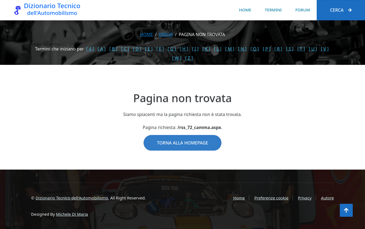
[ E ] (149, 49)
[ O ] (254, 49)
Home (245, 9)
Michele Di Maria (72, 214)
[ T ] (301, 49)
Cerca (341, 10)
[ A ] (102, 49)
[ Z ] (189, 58)
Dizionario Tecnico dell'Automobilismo (72, 198)
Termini (273, 9)
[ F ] (160, 49)
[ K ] (206, 49)
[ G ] (172, 49)
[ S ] (290, 49)
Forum (302, 9)
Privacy (305, 198)
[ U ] (313, 49)
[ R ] (278, 49)
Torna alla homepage (182, 151)
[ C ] (125, 49)
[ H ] (184, 49)
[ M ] (229, 49)
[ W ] (177, 58)
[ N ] (242, 49)
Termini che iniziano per (59, 49)
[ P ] (267, 49)
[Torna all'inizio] (346, 210)
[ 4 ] (90, 49)
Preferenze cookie (271, 198)
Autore (327, 198)
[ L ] (217, 49)
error (166, 34)
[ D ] (137, 49)
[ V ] (324, 49)
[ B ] (113, 49)
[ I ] (195, 49)
